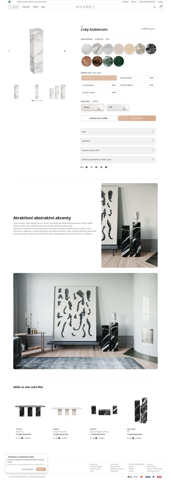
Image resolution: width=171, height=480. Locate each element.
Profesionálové (151, 466)
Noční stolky (114, 464)
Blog (43, 7)
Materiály (26, 7)
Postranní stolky (95, 469)
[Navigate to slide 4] (41, 100)
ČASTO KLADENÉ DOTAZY (147, 2)
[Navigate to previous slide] (9, 51)
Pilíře (91, 471)
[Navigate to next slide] (64, 51)
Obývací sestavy (115, 466)
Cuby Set (93, 429)
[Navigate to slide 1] (32, 100)
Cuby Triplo (131, 429)
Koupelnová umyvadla (117, 469)
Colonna (19, 429)
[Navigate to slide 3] (38, 100)
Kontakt (160, 2)
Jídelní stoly (93, 464)
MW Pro (133, 2)
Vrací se (131, 471)
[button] (13, 7)
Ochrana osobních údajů (154, 469)
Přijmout (41, 469)
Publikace (125, 2)
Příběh (35, 7)
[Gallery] (37, 51)
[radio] (86, 49)
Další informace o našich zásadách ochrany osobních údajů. (25, 464)
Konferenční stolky (96, 466)
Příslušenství (114, 471)
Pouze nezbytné (27, 469)
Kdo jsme (150, 464)
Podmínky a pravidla (153, 471)
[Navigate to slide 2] (35, 100)
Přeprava (131, 469)
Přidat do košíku (137, 118)
